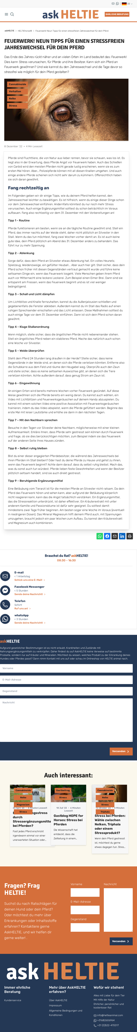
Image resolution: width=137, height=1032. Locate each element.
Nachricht (110, 884)
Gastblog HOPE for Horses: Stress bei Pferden (68, 820)
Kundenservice (12, 1000)
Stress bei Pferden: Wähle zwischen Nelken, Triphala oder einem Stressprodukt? (110, 824)
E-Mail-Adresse (81, 901)
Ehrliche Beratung (117, 14)
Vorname (76, 884)
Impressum (55, 1005)
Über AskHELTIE (58, 1000)
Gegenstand (78, 919)
